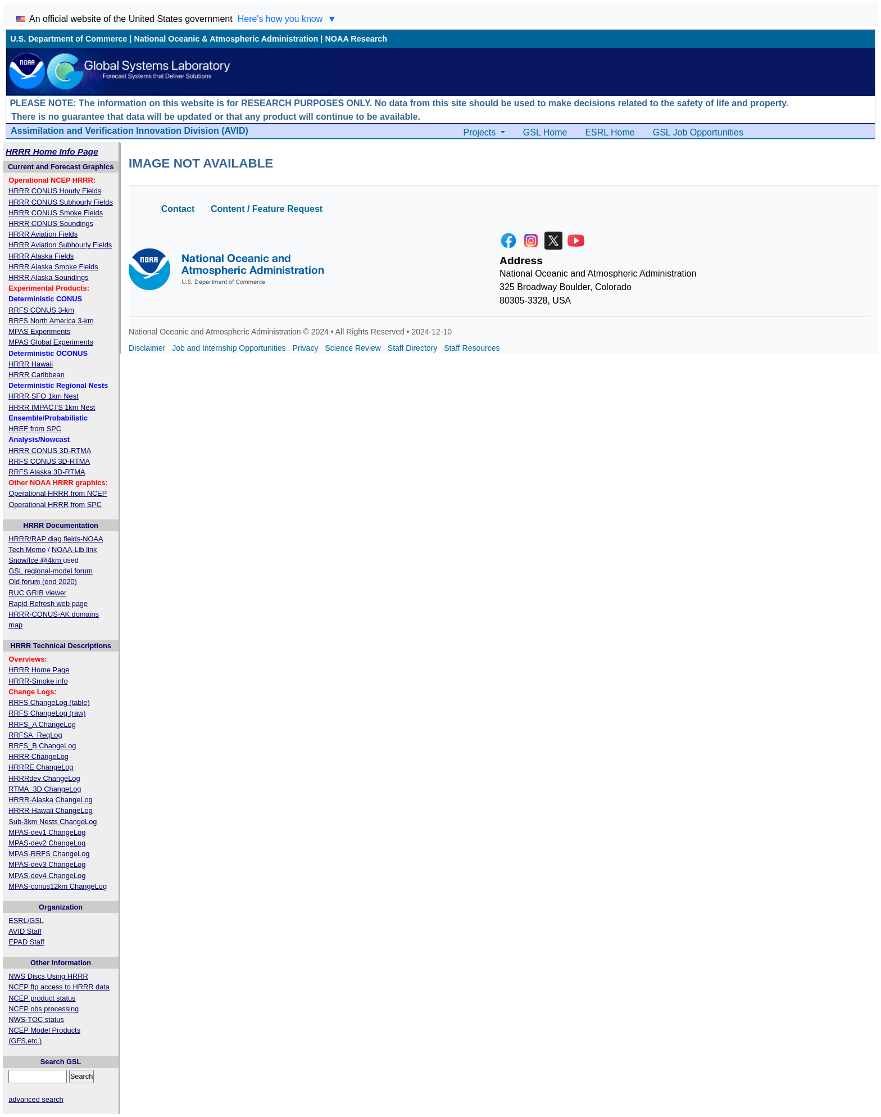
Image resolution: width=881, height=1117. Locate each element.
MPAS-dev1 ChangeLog (46, 832)
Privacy (306, 347)
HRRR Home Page (38, 670)
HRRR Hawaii (30, 364)
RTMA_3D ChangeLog (44, 789)
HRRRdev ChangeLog (44, 778)
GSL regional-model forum (50, 571)
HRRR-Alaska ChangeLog (50, 799)
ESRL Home (609, 132)
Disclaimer (147, 347)
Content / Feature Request (267, 209)
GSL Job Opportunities (698, 132)
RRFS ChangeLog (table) (48, 702)
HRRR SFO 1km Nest (43, 396)
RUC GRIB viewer (37, 593)
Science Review (353, 347)
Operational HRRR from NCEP (57, 493)
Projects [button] (481, 132)
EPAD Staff (26, 942)
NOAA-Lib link (74, 549)
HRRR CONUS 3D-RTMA (49, 450)
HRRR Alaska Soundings (48, 277)
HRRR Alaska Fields (41, 256)
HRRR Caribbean (36, 374)
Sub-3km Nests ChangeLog (52, 821)
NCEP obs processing (43, 1009)
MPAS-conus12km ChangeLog (57, 886)
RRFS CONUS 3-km (41, 310)
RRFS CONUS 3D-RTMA (49, 461)
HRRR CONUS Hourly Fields (54, 191)
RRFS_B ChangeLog (42, 745)
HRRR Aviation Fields (43, 234)
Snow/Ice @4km (35, 560)
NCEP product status (41, 998)
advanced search (35, 1099)
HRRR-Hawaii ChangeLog (50, 810)
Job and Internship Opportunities (228, 347)
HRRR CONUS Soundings (50, 223)
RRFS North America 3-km (50, 320)
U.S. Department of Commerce (68, 38)
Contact (178, 209)
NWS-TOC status (36, 1019)
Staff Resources (471, 347)
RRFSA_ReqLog (35, 735)
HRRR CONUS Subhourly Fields (60, 202)
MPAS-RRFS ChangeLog (48, 853)
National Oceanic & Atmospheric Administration (226, 38)
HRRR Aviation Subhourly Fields (60, 245)
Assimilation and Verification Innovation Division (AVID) (129, 130)
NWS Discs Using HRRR (48, 976)
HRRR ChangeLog (38, 756)
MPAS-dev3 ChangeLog (46, 864)
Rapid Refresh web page (48, 603)
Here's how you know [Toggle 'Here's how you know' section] (287, 19)
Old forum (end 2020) (42, 581)
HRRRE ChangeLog (40, 767)
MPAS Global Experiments (50, 342)
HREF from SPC (34, 428)
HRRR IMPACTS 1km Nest (51, 407)
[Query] (37, 1076)
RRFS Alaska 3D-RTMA (46, 472)
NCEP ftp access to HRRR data (59, 987)
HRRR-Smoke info (37, 681)
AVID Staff (25, 931)
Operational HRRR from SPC (55, 504)
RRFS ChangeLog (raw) (46, 713)
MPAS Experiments (39, 331)
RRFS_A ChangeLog (42, 724)
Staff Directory (412, 347)
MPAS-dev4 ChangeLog (46, 875)
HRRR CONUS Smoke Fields (55, 213)
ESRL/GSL (26, 920)
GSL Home (545, 132)
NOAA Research (356, 38)
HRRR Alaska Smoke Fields (53, 267)
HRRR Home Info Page (52, 151)
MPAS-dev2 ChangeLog (46, 843)
